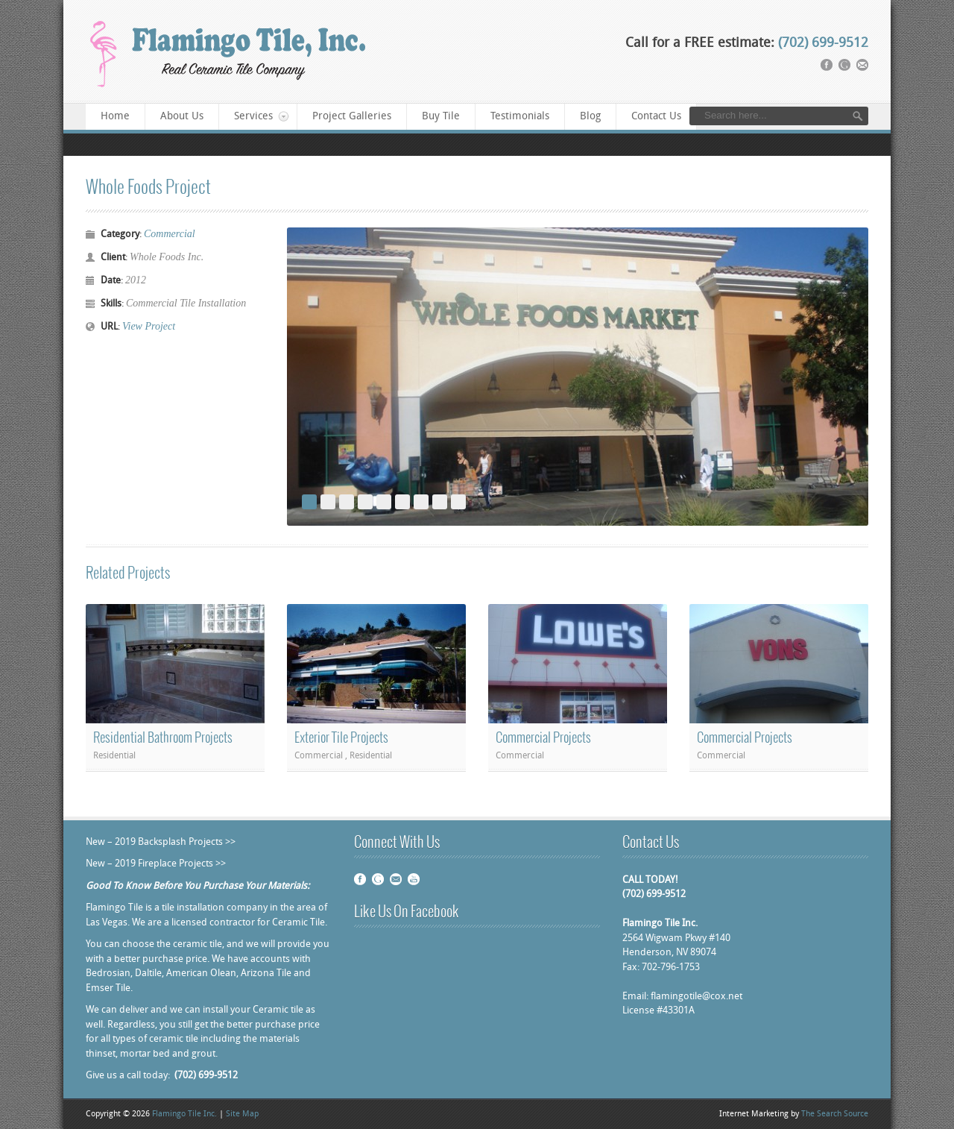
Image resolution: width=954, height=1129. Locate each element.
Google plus (378, 879)
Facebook (360, 879)
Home (115, 116)
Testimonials (519, 116)
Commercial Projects (543, 738)
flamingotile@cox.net (696, 996)
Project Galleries (351, 116)
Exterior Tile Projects (341, 738)
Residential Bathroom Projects (163, 738)
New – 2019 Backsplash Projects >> (161, 842)
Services (254, 116)
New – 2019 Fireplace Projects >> (156, 864)
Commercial (169, 233)
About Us (181, 116)
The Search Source (834, 1114)
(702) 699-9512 (823, 44)
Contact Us (656, 116)
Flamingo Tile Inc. (184, 1114)
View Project (148, 326)
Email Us (396, 879)
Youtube (414, 879)
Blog (590, 116)
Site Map (242, 1114)
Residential (114, 756)
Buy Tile (441, 116)
